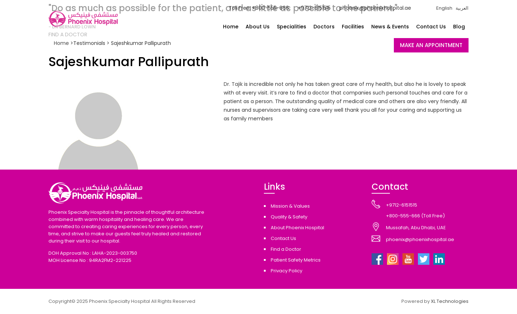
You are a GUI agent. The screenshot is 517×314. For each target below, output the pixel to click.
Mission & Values (290, 206)
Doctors (324, 26)
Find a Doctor (286, 249)
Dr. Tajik (233, 84)
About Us (258, 26)
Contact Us (431, 26)
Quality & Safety (289, 216)
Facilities (353, 26)
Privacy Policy (286, 270)
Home (230, 26)
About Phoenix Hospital (297, 227)
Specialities (291, 26)
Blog (459, 26)
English (444, 8)
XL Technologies (450, 301)
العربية (462, 8)
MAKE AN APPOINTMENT (431, 45)
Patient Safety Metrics (296, 260)
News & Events (390, 26)
